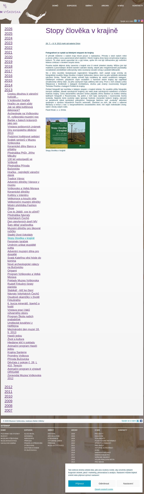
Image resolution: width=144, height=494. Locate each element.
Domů (55, 6)
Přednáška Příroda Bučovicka (18, 167)
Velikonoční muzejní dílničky (24, 201)
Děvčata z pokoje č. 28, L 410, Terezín (22, 364)
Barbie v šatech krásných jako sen (22, 122)
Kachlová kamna (8, 443)
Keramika (28, 436)
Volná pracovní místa (104, 459)
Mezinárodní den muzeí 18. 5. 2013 (23, 331)
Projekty (99, 434)
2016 (8, 76)
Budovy (4, 436)
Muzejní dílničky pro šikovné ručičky (24, 230)
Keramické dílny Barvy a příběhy (21, 148)
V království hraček (18, 100)
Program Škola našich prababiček (20, 318)
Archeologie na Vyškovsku (22, 113)
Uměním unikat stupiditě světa (21, 246)
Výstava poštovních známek (23, 126)
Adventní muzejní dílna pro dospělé (23, 253)
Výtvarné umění (55, 441)
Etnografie (53, 438)
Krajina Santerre (17, 352)
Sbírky (89, 6)
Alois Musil (29, 434)
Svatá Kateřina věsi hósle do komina (24, 259)
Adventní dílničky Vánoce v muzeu (23, 184)
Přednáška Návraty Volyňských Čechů (18, 217)
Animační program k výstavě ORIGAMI (24, 370)
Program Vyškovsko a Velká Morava (23, 276)
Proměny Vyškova (18, 355)
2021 (8, 52)
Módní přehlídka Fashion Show (22, 207)
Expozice (72, 6)
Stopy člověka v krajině (21, 238)
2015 (8, 80)
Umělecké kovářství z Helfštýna (20, 324)
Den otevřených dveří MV (22, 221)
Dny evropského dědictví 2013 (21, 132)
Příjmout (80, 483)
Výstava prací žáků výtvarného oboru (18, 312)
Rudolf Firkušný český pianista (20, 285)
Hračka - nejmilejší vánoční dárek (23, 174)
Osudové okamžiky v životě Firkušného (23, 299)
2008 (8, 406)
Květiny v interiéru (18, 195)
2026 (8, 29)
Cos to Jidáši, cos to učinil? (23, 211)
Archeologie (54, 436)
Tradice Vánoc (15, 178)
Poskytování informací (105, 441)
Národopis (29, 438)
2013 (8, 90)
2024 (8, 38)
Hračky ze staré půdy (19, 103)
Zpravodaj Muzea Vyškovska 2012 (24, 377)
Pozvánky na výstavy (10, 434)
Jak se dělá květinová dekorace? (20, 109)
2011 (8, 392)
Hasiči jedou (14, 335)
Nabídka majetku (102, 455)
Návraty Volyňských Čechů (23, 293)
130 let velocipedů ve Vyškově (19, 161)
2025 (8, 33)
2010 (8, 396)
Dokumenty (100, 438)
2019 (8, 62)
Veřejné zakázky (102, 457)
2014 (8, 85)
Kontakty (138, 6)
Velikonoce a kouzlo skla (21, 198)
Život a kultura (15, 339)
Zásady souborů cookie (104, 489)
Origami (12, 270)
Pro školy (99, 445)
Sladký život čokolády (20, 234)
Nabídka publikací (103, 452)
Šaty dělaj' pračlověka (20, 224)
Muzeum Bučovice (9, 441)
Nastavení (128, 483)
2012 (8, 387)
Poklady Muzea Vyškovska (23, 280)
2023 (8, 43)
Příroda (28, 441)
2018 (8, 66)
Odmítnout (104, 483)
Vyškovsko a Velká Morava (23, 188)
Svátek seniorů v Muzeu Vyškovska (21, 141)
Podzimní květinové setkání (23, 136)
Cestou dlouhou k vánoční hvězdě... (22, 95)
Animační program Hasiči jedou (22, 347)
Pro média (99, 462)
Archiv (105, 6)
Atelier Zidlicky (38, 421)
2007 (8, 410)
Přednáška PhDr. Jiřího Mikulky (21, 154)
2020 (8, 57)
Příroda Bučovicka (18, 359)
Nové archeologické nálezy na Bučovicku (23, 266)
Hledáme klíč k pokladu (21, 342)
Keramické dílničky (18, 191)
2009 (8, 401)
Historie (51, 434)
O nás (121, 6)
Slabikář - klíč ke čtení (20, 290)
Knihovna (99, 436)
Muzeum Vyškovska (9, 438)
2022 (8, 48)
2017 (8, 71)
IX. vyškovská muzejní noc (23, 116)
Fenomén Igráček (17, 241)
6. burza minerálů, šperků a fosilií (23, 305)
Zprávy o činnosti (103, 443)
